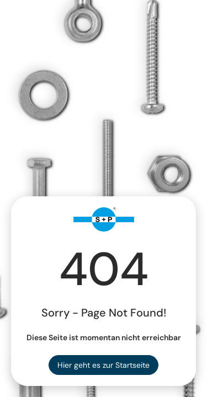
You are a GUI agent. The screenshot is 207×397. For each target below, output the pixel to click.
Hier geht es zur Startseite (103, 365)
